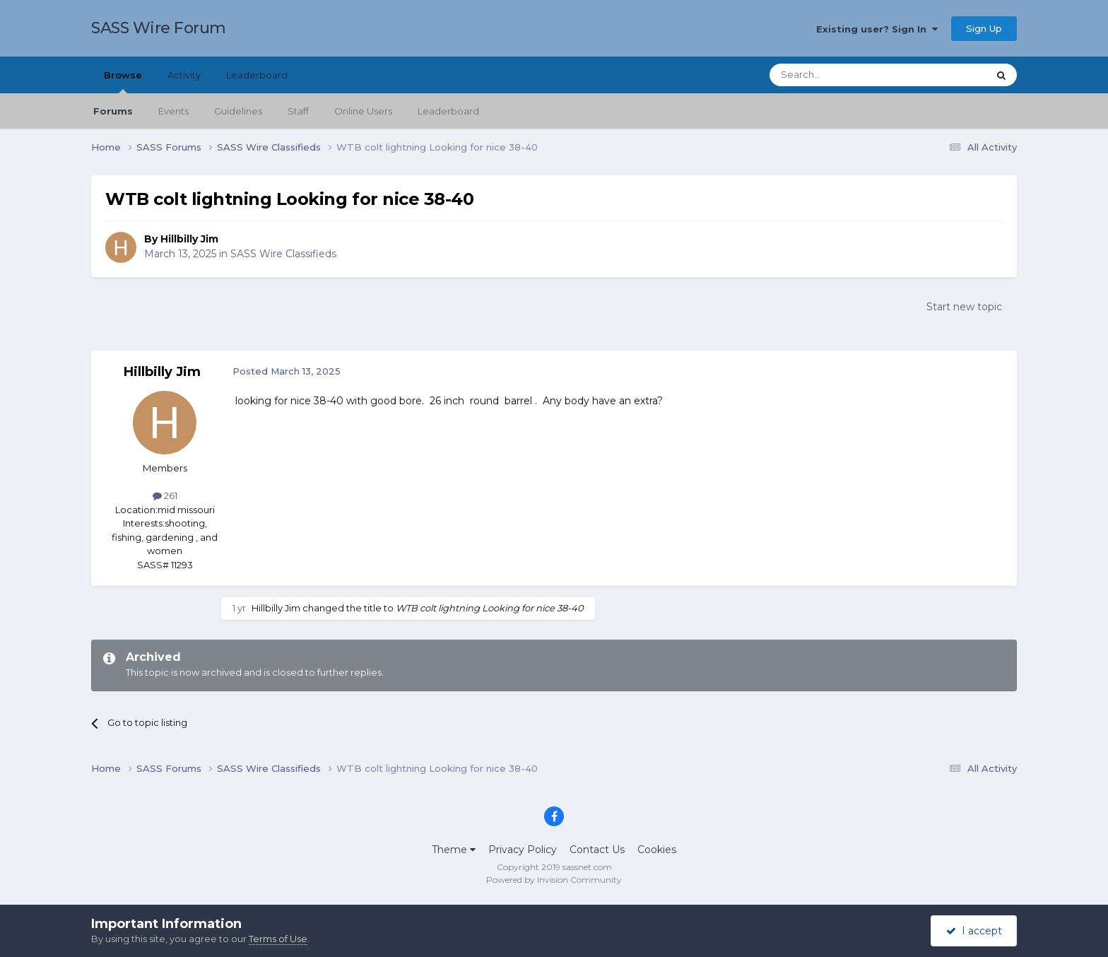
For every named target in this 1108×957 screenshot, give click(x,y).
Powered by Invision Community (554, 879)
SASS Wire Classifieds (283, 253)
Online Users (363, 111)
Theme (454, 849)
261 (165, 495)
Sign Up (984, 28)
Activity (184, 75)
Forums (113, 111)
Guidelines (238, 111)
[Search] (844, 75)
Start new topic (964, 306)
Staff (298, 111)
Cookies (656, 849)
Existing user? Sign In (877, 29)
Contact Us (597, 849)
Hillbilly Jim (189, 239)
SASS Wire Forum (158, 27)
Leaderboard (448, 111)
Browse (123, 81)
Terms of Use (278, 938)
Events (173, 111)
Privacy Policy (522, 849)
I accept (974, 930)
